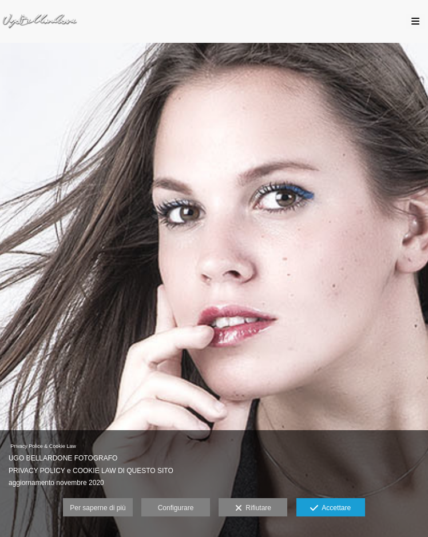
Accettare (330, 508)
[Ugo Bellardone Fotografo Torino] (40, 21)
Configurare (176, 508)
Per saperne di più (97, 508)
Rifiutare (253, 508)
